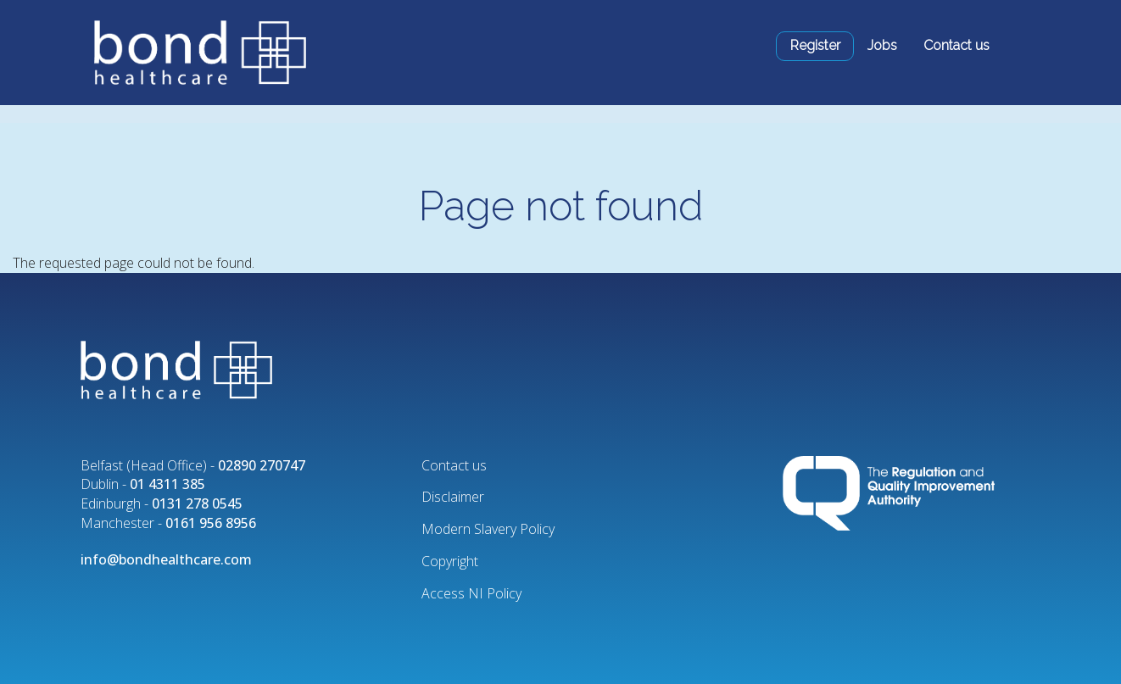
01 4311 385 (167, 484)
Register (815, 45)
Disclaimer (452, 496)
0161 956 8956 (210, 523)
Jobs (882, 45)
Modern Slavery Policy (488, 529)
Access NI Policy (471, 593)
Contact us (956, 45)
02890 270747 (261, 465)
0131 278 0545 (197, 503)
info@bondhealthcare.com (166, 559)
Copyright (449, 561)
